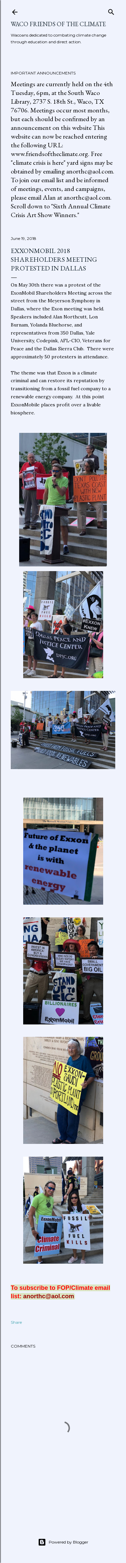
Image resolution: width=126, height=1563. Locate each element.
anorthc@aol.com (48, 1296)
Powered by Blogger (63, 1542)
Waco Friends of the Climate (58, 24)
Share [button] (16, 1322)
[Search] (111, 10)
